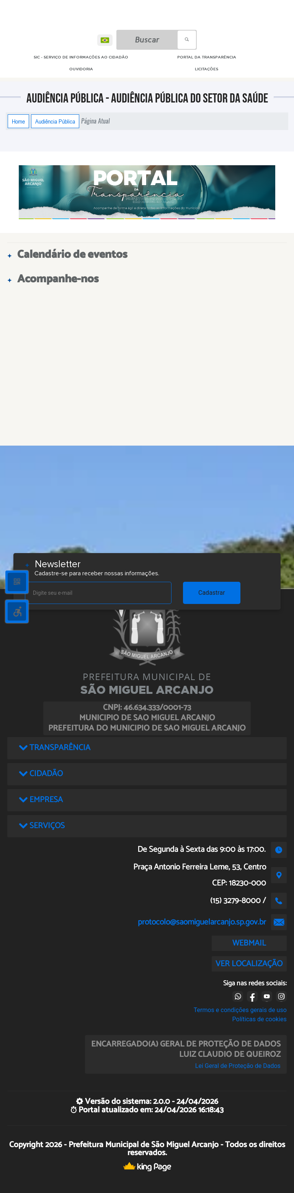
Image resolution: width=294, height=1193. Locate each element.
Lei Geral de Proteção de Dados (238, 1065)
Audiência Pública (55, 121)
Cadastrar (211, 592)
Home (18, 121)
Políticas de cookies (259, 1019)
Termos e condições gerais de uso (240, 1010)
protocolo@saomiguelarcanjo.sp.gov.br (202, 922)
